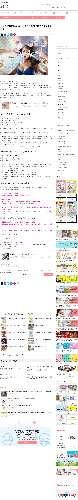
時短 (20, 95)
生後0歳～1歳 (61, 51)
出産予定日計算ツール (63, 136)
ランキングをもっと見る (13, 355)
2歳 (10, 278)
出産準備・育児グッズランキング (65, 146)
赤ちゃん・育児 (67, 7)
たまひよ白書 (61, 170)
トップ (1, 21)
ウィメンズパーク (31, 278)
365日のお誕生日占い (63, 133)
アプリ (19, 17)
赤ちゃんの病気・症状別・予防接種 (66, 154)
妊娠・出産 (59, 7)
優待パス (69, 13)
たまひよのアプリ (62, 162)
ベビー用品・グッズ (62, 91)
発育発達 (60, 88)
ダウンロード (27, 442)
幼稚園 (25, 85)
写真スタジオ (58, 17)
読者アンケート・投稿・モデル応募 (66, 130)
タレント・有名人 (62, 115)
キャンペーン (45, 17)
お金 (59, 149)
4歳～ (25, 278)
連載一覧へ (71, 376)
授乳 (59, 75)
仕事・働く (60, 99)
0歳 (3, 278)
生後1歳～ (60, 53)
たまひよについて (62, 123)
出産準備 (43, 13)
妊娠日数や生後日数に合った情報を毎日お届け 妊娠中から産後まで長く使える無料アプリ (27, 438)
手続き (59, 151)
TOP (53, 7)
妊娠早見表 (5, 13)
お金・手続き (18, 13)
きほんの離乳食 (61, 157)
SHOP (42, 4)
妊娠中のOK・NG (62, 141)
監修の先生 (60, 159)
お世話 (59, 81)
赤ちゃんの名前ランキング (64, 144)
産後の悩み (60, 86)
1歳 (6, 278)
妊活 (75, 7)
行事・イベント (61, 94)
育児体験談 (60, 109)
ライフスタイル (19, 278)
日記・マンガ (61, 112)
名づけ (30, 13)
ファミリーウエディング (63, 107)
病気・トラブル (61, 83)
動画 (59, 117)
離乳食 (56, 13)
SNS (32, 17)
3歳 (13, 278)
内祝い (48, 4)
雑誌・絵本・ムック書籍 (63, 125)
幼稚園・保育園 (61, 96)
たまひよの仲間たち (62, 164)
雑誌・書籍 (6, 17)
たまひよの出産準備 (62, 167)
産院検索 (60, 138)
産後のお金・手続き (62, 102)
